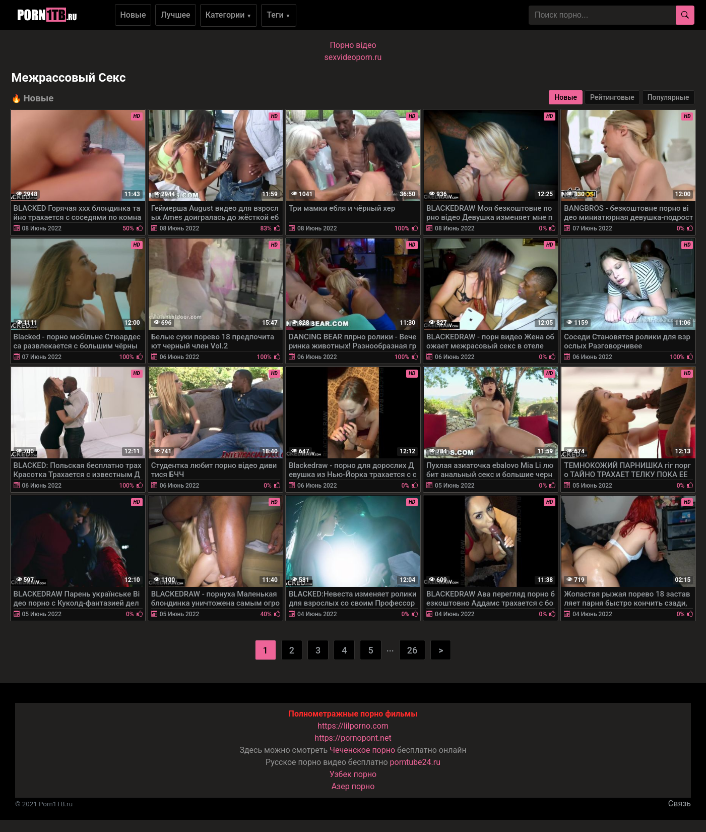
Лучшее (175, 15)
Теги (278, 15)
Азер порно (353, 786)
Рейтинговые (612, 97)
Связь (679, 803)
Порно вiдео (353, 45)
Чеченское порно (362, 750)
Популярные (668, 97)
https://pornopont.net (352, 738)
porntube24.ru (415, 762)
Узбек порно (353, 774)
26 (412, 650)
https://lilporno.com (353, 726)
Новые (133, 15)
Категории (229, 15)
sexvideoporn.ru (353, 57)
